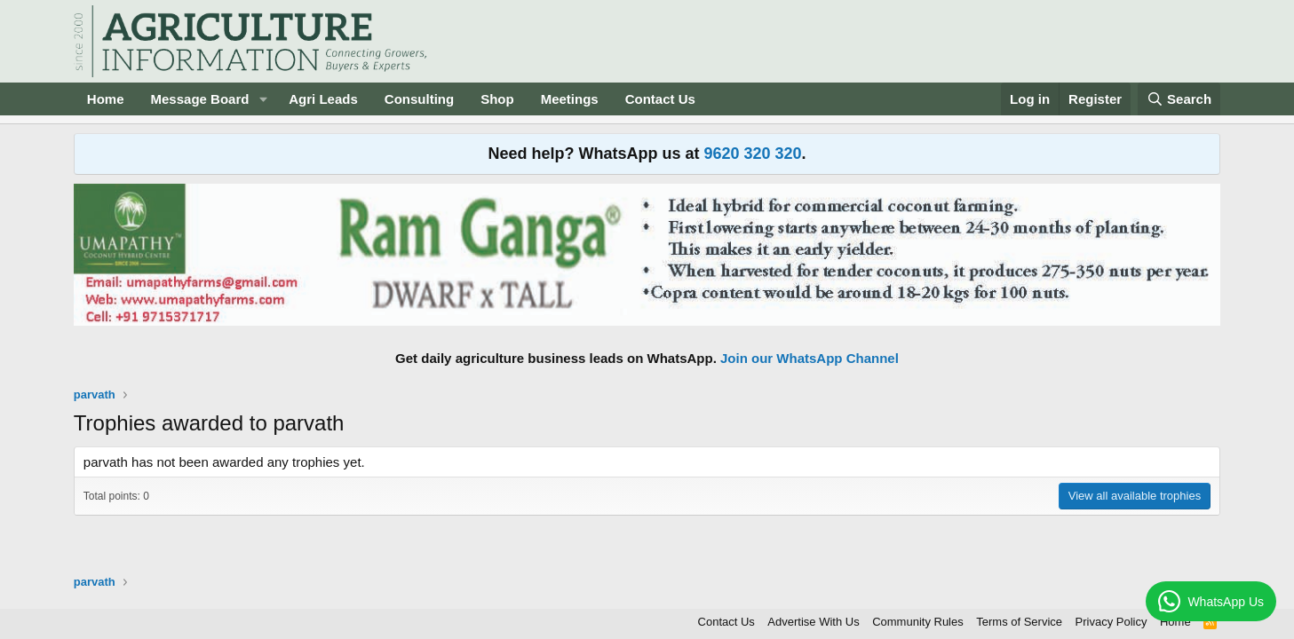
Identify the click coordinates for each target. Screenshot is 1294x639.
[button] (262, 99)
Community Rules (918, 621)
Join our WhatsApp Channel (809, 358)
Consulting (419, 98)
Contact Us (660, 98)
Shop (497, 98)
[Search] (1179, 99)
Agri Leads (323, 98)
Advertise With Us (813, 621)
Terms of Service (1019, 621)
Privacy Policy (1111, 621)
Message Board (200, 98)
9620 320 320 (752, 153)
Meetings (570, 98)
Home (105, 98)
